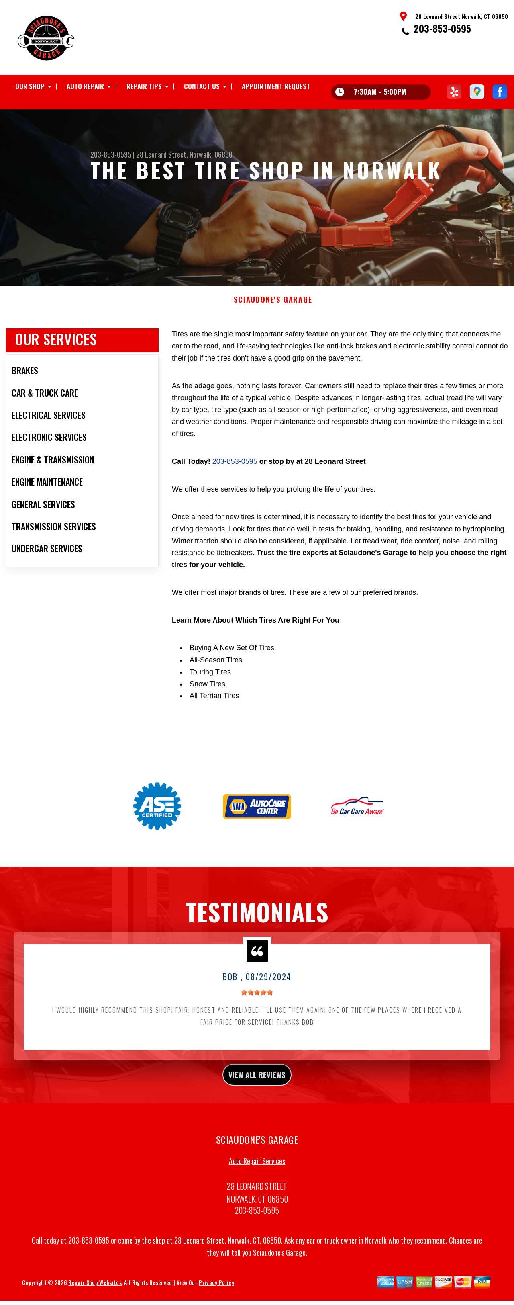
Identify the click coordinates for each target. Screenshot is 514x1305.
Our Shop (30, 86)
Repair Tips (144, 86)
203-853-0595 (442, 28)
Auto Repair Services (257, 1202)
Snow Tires (207, 721)
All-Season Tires (216, 697)
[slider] (257, 1029)
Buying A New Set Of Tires (232, 685)
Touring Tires (210, 709)
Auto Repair (85, 86)
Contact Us (202, 86)
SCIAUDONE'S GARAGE (273, 337)
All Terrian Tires (214, 733)
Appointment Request (276, 86)
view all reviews (257, 1114)
